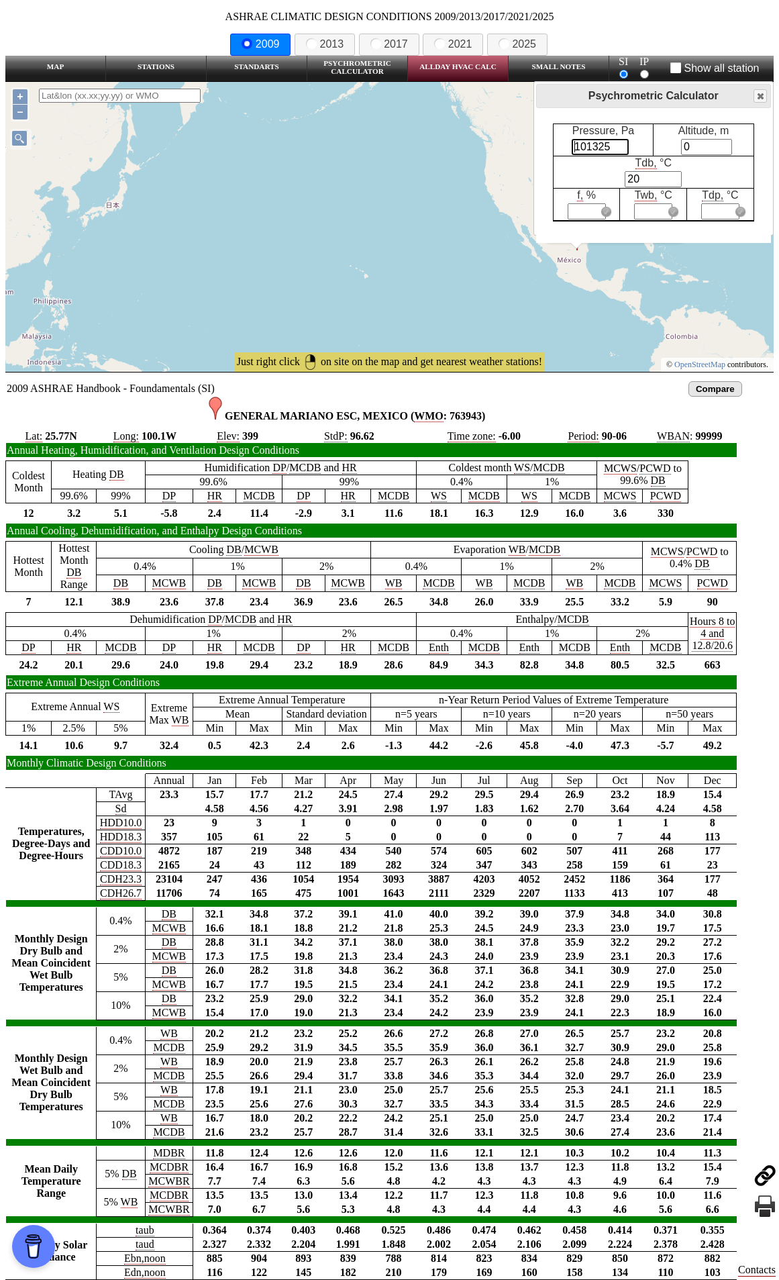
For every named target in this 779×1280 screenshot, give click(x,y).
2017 (389, 44)
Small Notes (559, 66)
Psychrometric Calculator (357, 67)
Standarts (256, 66)
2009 (260, 44)
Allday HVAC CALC (458, 66)
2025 (517, 44)
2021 (453, 44)
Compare (715, 389)
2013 (325, 44)
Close (760, 96)
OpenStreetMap (699, 364)
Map (55, 66)
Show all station (715, 68)
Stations (156, 66)
